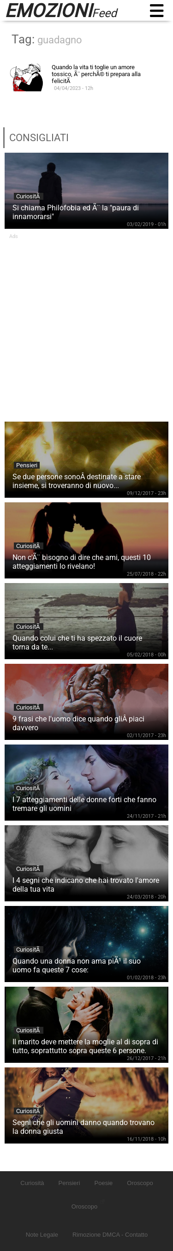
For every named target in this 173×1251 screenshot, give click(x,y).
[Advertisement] (86, 325)
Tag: (47, 39)
